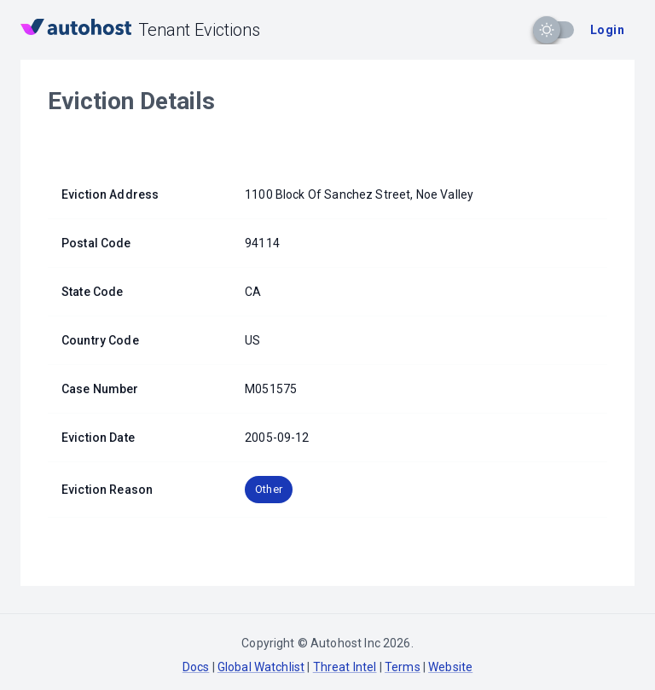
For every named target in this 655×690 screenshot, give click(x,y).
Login (607, 30)
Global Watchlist (260, 667)
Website (450, 667)
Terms (402, 667)
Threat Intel (345, 667)
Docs (196, 667)
